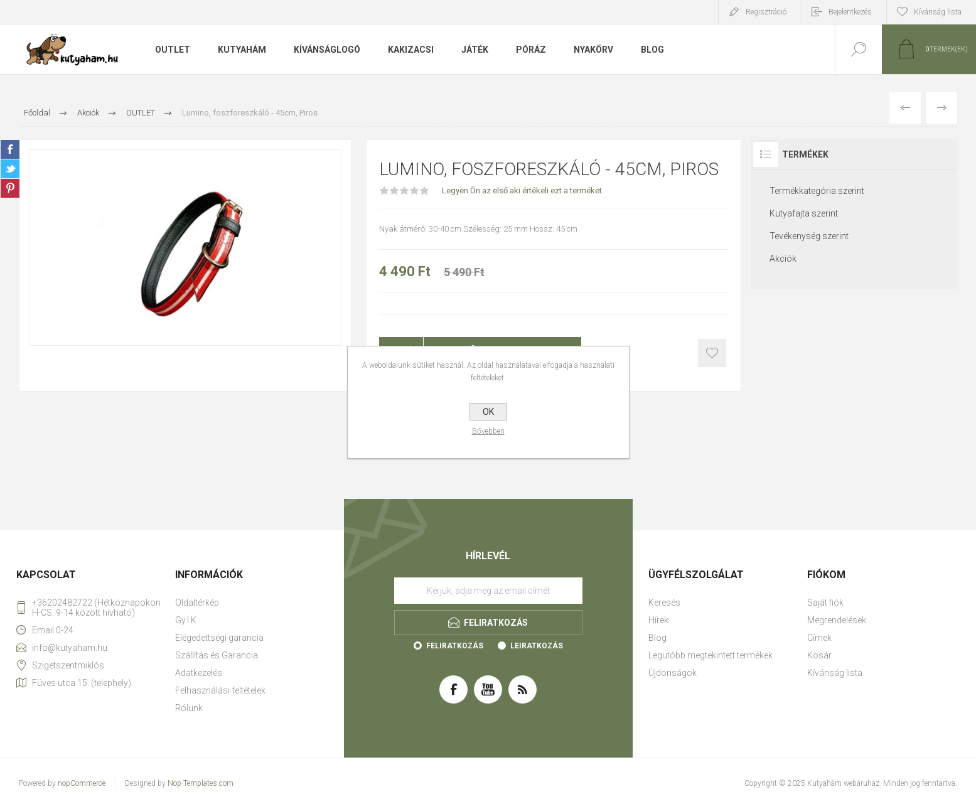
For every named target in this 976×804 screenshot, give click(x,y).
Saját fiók (825, 603)
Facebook (10, 149)
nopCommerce (81, 783)
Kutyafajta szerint (804, 213)
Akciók (783, 259)
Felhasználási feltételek (220, 690)
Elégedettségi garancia (219, 638)
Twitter (10, 168)
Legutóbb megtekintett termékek (710, 655)
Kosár (819, 655)
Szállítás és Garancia (216, 655)
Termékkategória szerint (817, 191)
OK (488, 412)
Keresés (664, 603)
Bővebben (488, 431)
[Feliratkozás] (488, 590)
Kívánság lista (834, 673)
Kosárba (712, 353)
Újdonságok (672, 673)
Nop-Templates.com (200, 783)
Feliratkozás (454, 645)
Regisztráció (766, 12)
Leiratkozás (536, 645)
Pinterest (10, 188)
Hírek (658, 620)
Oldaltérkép (197, 603)
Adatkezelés (198, 673)
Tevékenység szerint (809, 236)
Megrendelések (836, 620)
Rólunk (189, 708)
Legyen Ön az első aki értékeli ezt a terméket (522, 190)
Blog (657, 638)
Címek (819, 638)
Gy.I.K (185, 620)
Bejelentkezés (850, 12)
